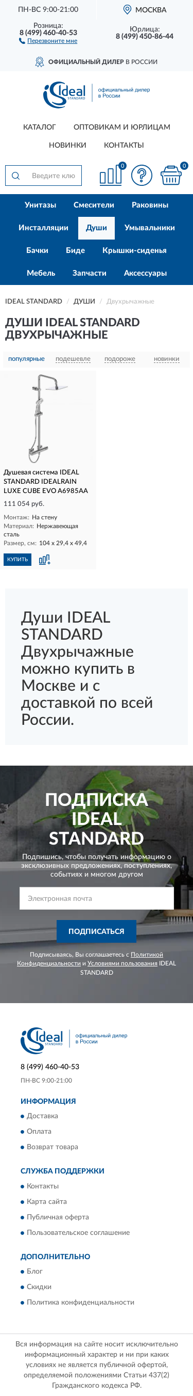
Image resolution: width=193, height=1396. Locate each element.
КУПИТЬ (17, 559)
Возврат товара (52, 1147)
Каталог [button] (39, 127)
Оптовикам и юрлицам (122, 127)
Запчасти (90, 273)
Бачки (37, 251)
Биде (75, 251)
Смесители (94, 205)
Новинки (67, 145)
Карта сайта (47, 1201)
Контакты (124, 145)
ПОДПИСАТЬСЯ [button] (96, 931)
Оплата (39, 1132)
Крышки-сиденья (134, 251)
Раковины (150, 205)
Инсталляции (43, 228)
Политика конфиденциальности (80, 1302)
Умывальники (150, 228)
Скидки (39, 1287)
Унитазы (40, 205)
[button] (48, 40)
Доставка (42, 1116)
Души (96, 228)
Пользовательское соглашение (78, 1232)
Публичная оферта (58, 1217)
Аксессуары (145, 273)
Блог (35, 1271)
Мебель (41, 273)
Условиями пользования (122, 963)
